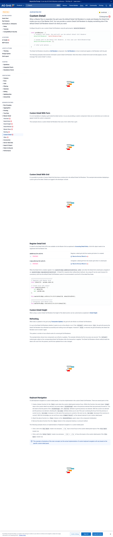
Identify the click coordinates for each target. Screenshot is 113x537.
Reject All (86, 534)
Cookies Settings (75, 534)
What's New (6, 12)
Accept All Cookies (97, 534)
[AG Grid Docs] (81, 5)
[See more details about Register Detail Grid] (31, 256)
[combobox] (104, 12)
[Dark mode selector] (106, 5)
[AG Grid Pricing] (101, 5)
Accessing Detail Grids (81, 246)
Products (20, 5)
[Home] (8, 5)
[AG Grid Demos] (65, 5)
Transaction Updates (57, 321)
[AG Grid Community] (93, 5)
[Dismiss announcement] (111, 1)
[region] (56, 534)
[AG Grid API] (86, 5)
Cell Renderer (54, 51)
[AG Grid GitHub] (110, 5)
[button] (43, 5)
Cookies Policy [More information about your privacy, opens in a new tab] (22, 535)
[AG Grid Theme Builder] (73, 5)
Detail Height (93, 313)
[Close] (110, 534)
